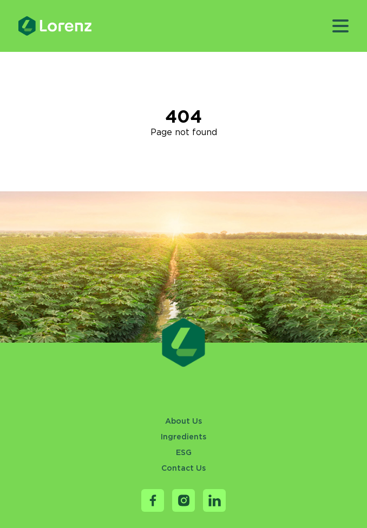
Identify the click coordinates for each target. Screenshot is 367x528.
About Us (183, 421)
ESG (184, 452)
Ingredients (183, 436)
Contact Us (183, 468)
